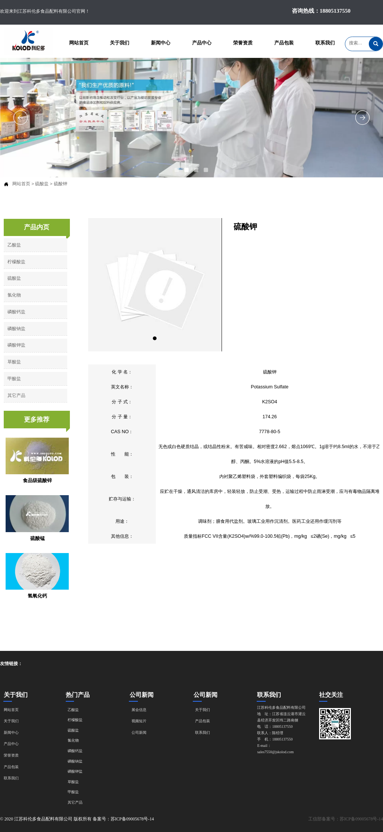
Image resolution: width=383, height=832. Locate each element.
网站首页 (21, 183)
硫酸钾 (60, 183)
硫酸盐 (42, 183)
